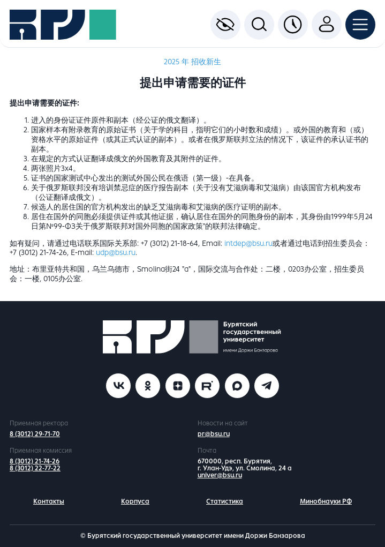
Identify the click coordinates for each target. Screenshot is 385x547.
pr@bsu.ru (214, 434)
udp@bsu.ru (115, 253)
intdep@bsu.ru (248, 243)
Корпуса (135, 501)
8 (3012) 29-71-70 (35, 434)
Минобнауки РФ (326, 501)
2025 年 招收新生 (192, 62)
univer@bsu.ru (220, 475)
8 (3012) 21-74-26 (34, 461)
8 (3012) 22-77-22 (35, 468)
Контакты (48, 501)
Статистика (224, 501)
